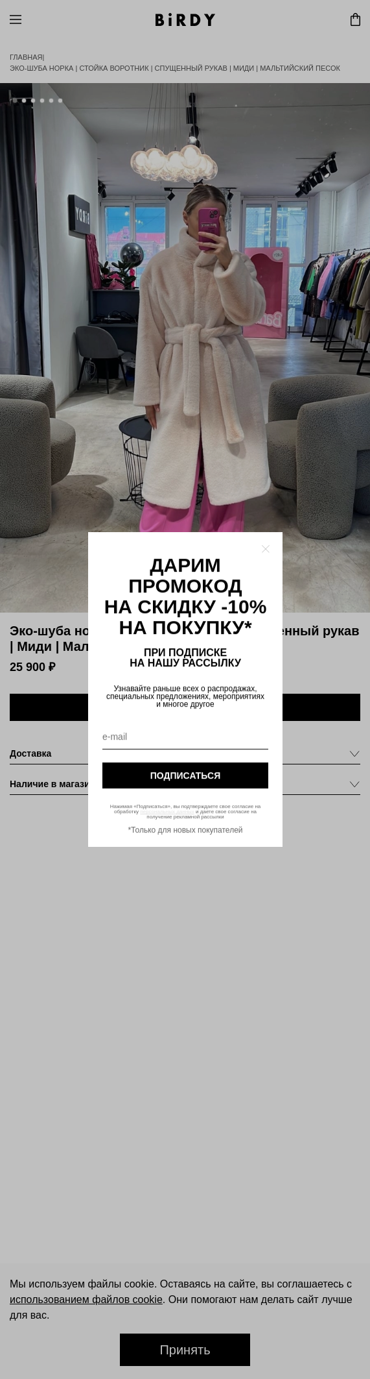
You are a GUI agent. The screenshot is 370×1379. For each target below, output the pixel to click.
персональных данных (167, 811)
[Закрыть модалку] (266, 549)
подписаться (185, 775)
